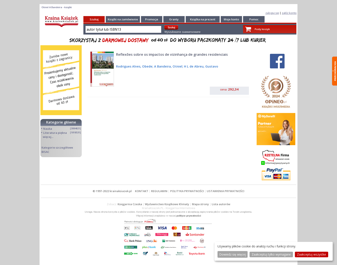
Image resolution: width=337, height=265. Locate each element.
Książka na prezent (202, 19)
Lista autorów (221, 204)
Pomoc (254, 19)
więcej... (48, 137)
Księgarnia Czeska (130, 204)
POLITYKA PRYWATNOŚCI (187, 191)
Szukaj (94, 19)
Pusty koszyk (262, 29)
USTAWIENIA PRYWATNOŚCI (225, 191)
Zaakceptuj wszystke (311, 254)
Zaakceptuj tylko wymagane (271, 254)
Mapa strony (200, 204)
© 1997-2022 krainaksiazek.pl (112, 191)
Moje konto (231, 19)
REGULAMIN (159, 191)
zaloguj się (272, 13)
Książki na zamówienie (123, 19)
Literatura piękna (55, 133)
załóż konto (289, 13)
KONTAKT (141, 191)
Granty (174, 19)
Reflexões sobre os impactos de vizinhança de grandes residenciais (172, 54)
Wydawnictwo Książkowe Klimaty (167, 204)
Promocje (151, 19)
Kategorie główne (61, 122)
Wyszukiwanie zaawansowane (182, 32)
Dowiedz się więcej (232, 254)
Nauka (47, 129)
